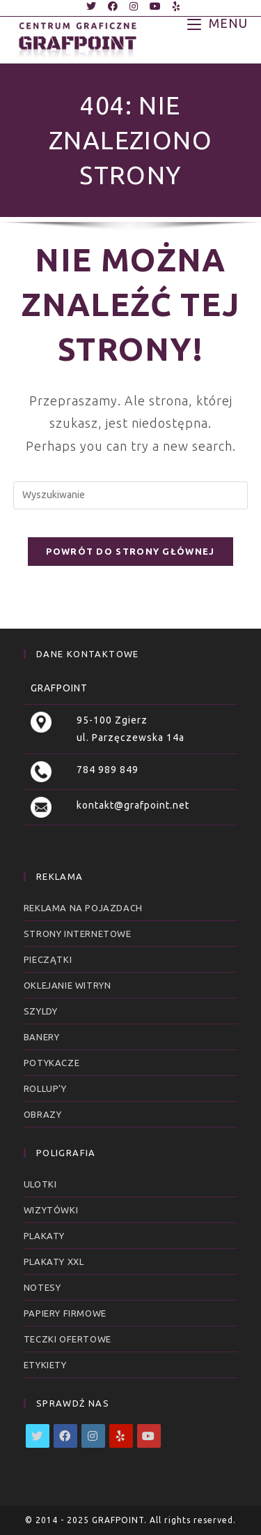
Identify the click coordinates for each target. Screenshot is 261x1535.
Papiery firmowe (65, 1313)
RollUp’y (45, 1088)
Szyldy (41, 1011)
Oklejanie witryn (67, 985)
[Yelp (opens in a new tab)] (174, 6)
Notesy (42, 1287)
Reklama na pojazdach (83, 908)
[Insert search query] (130, 495)
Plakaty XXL (54, 1261)
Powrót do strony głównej (130, 551)
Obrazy (43, 1114)
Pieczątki (48, 959)
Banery (42, 1037)
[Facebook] (65, 1436)
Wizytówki (51, 1210)
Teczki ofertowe (67, 1339)
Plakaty (44, 1236)
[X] (37, 1436)
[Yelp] (121, 1436)
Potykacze (51, 1063)
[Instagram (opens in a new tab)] (134, 6)
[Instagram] (93, 1436)
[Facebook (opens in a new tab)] (113, 6)
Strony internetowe (78, 933)
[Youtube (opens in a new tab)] (155, 6)
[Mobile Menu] (217, 22)
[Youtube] (149, 1436)
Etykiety (45, 1365)
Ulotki (40, 1184)
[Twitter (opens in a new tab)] (91, 6)
